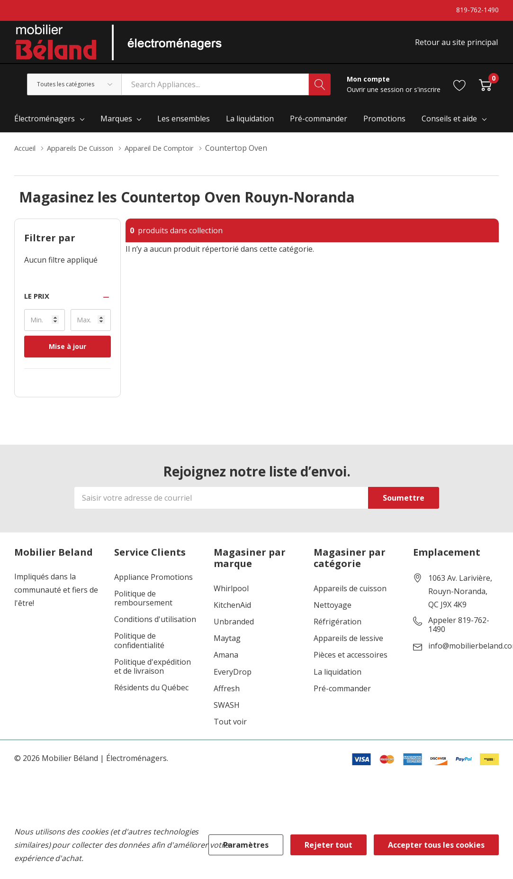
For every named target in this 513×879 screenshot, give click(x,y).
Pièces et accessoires (350, 661)
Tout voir (230, 728)
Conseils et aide (449, 125)
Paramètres (246, 845)
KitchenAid (232, 611)
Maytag (227, 645)
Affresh (227, 695)
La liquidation (337, 678)
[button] (67, 302)
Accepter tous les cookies (436, 845)
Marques (116, 125)
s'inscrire (427, 96)
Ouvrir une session (376, 96)
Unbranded (234, 628)
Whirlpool (231, 595)
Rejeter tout (328, 845)
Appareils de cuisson (350, 595)
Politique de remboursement (143, 605)
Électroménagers (44, 125)
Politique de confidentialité (139, 647)
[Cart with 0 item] (485, 91)
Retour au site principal (457, 46)
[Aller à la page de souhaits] (459, 91)
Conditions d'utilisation (155, 626)
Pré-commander (342, 695)
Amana (226, 661)
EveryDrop (233, 678)
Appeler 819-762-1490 (458, 632)
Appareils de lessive (348, 645)
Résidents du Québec (151, 694)
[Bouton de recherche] (320, 91)
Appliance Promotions (153, 583)
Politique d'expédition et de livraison (152, 673)
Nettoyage (332, 611)
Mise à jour (67, 352)
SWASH (227, 711)
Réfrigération (337, 628)
